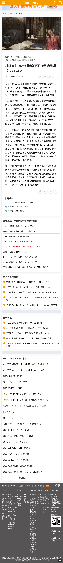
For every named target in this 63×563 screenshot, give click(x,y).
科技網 (4, 13)
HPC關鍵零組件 (33, 499)
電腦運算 (33, 535)
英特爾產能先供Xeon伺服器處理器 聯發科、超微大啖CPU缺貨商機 (32, 298)
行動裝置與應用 (33, 540)
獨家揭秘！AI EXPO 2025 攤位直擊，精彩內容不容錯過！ (25, 406)
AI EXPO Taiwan (46, 512)
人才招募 (54, 509)
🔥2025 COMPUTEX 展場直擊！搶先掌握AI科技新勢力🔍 (25, 400)
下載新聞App (55, 515)
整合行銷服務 (55, 507)
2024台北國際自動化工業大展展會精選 (18, 436)
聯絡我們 (54, 511)
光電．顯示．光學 (11, 520)
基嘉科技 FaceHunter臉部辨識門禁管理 (18, 241)
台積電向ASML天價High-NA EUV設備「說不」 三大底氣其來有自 (31, 305)
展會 (3, 513)
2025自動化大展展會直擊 (13, 376)
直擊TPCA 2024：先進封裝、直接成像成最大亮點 (22, 424)
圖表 (10, 528)
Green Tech (32, 508)
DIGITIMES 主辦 (47, 495)
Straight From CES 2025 (13, 418)
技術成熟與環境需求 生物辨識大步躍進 (19, 226)
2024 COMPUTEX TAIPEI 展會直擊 (17, 448)
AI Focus (33, 533)
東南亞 (20, 496)
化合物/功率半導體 (33, 505)
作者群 (39, 501)
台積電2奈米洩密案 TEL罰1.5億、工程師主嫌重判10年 (28, 287)
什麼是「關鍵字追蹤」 (16, 211)
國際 (19, 504)
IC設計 (32, 546)
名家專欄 (40, 498)
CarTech (33, 544)
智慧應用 (19, 13)
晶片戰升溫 (5, 495)
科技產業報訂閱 (56, 502)
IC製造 (32, 548)
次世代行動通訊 (33, 529)
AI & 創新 (46, 507)
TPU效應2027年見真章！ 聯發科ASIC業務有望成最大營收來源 (31, 292)
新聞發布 (12, 486)
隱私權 (34, 486)
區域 (18, 494)
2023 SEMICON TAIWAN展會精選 (16, 460)
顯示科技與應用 (33, 551)
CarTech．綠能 (12, 501)
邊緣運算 (33, 502)
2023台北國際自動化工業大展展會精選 (18, 466)
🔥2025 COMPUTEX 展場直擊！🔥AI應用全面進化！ (24, 394)
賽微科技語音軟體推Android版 (15, 252)
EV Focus (33, 511)
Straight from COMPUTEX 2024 (16, 442)
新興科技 (33, 513)
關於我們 (5, 486)
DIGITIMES (56, 491)
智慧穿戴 (33, 542)
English (58, 487)
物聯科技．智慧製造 (12, 525)
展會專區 (26, 502)
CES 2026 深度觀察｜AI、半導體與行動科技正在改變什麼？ (26, 364)
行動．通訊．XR (11, 505)
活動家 (47, 491)
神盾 (31, 202)
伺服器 (32, 537)
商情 (10, 13)
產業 (9, 494)
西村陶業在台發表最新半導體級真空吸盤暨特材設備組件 (28, 328)
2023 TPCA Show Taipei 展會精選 (16, 454)
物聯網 (32, 522)
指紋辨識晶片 (20, 202)
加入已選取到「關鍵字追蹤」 (19, 206)
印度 (19, 498)
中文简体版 (57, 485)
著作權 (27, 486)
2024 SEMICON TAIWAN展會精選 (16, 430)
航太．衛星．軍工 (11, 512)
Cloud (32, 531)
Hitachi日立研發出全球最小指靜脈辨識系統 (20, 257)
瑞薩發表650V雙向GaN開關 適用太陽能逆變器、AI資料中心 (29, 333)
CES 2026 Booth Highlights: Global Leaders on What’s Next (28, 370)
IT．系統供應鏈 (12, 516)
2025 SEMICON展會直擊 (13, 388)
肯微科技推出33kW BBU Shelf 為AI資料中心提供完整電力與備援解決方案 (32, 344)
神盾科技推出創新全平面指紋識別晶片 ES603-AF (22, 246)
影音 (3, 515)
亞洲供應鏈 (33, 515)
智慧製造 (33, 518)
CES (9, 202)
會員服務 (54, 498)
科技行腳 (40, 499)
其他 (44, 509)
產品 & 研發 (46, 504)
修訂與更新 (5, 518)
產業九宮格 (5, 506)
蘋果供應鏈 (5, 503)
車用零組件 (33, 495)
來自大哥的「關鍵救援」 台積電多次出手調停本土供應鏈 (28, 282)
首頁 (4, 491)
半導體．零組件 (12, 497)
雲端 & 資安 (46, 501)
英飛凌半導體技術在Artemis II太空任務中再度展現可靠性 (28, 338)
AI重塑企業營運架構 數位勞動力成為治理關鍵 (24, 323)
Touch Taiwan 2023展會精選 (14, 478)
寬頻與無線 (33, 525)
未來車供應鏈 (5, 499)
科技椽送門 (5, 510)
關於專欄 (40, 503)
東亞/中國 (20, 501)
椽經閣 (40, 491)
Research (33, 491)
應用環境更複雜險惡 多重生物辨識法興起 (19, 231)
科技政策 (12, 523)
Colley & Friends (39, 495)
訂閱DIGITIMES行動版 (56, 505)
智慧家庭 (33, 520)
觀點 (25, 496)
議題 (25, 494)
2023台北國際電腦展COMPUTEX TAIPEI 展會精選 (22, 472)
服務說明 (20, 486)
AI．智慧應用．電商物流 (12, 508)
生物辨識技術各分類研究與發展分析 (18, 236)
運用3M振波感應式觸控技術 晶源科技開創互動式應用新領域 (28, 267)
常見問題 (41, 486)
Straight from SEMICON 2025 (15, 382)
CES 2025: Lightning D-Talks (14, 412)
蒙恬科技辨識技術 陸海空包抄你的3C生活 (20, 262)
